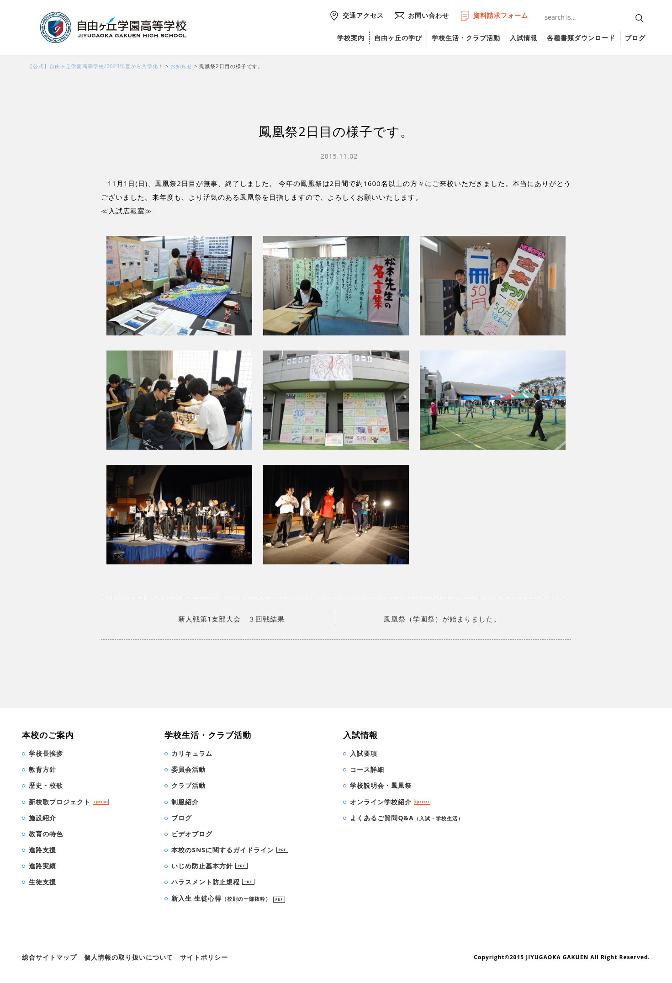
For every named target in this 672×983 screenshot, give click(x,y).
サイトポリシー (204, 957)
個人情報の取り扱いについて (128, 957)
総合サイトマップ (49, 957)
